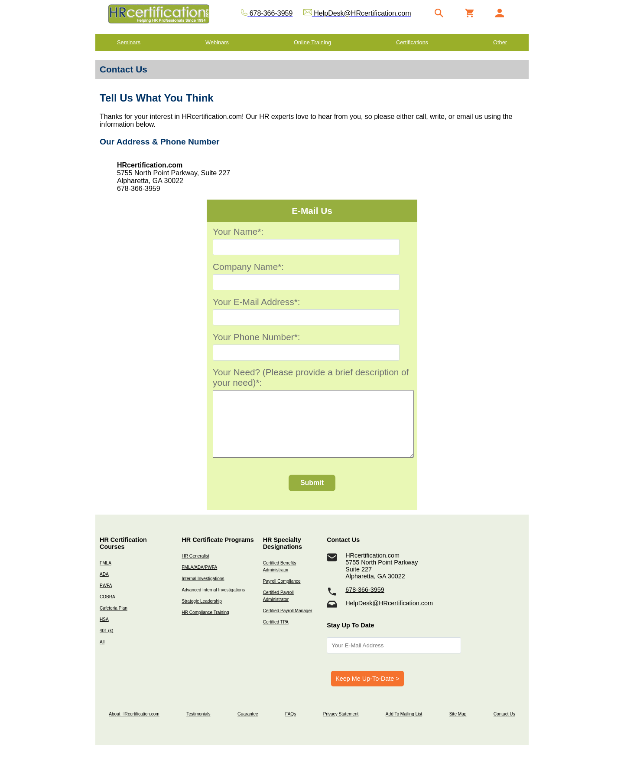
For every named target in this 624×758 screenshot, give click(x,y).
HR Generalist (195, 569)
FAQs (290, 727)
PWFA (106, 598)
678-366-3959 (364, 602)
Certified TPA (276, 635)
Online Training (312, 42)
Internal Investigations (203, 591)
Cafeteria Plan (113, 621)
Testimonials (198, 727)
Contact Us (504, 727)
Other (500, 42)
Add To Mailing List (404, 727)
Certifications (412, 42)
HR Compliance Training (205, 625)
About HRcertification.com (134, 727)
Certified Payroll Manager (287, 623)
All (102, 655)
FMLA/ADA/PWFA (199, 580)
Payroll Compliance (282, 594)
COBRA (107, 609)
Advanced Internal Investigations (213, 602)
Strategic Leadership (201, 614)
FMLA (105, 576)
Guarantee (247, 727)
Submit (312, 495)
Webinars (217, 42)
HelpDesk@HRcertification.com (389, 616)
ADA (104, 587)
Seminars (128, 42)
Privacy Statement (341, 727)
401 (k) (106, 643)
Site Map (458, 727)
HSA (104, 632)
